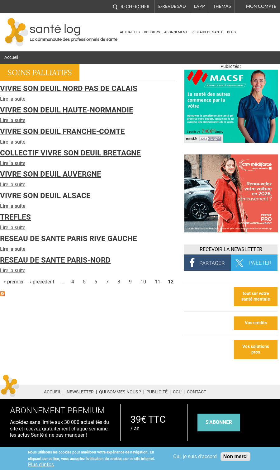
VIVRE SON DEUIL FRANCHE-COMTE (62, 131)
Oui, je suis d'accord (195, 456)
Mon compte (261, 6)
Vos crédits (256, 322)
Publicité (157, 392)
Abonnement (175, 32)
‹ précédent (42, 282)
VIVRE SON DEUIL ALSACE (45, 195)
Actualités (130, 32)
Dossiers (152, 32)
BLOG (231, 32)
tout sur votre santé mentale (255, 296)
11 (157, 282)
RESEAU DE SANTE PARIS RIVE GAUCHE (68, 238)
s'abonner (219, 422)
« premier (13, 282)
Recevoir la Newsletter (231, 249)
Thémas (222, 6)
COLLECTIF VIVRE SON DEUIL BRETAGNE (70, 153)
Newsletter (80, 392)
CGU (177, 392)
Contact (196, 392)
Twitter (241, 391)
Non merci (235, 456)
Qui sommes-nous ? (120, 392)
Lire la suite (12, 99)
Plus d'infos (41, 465)
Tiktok (264, 391)
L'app (199, 6)
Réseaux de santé (207, 32)
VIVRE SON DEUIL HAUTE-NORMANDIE (66, 110)
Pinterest (252, 391)
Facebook (229, 391)
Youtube (276, 391)
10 (143, 282)
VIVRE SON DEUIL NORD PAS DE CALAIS (68, 88)
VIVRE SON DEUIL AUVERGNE (50, 174)
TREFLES (15, 217)
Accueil (11, 57)
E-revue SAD (172, 6)
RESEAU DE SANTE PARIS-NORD (55, 260)
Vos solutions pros (255, 349)
